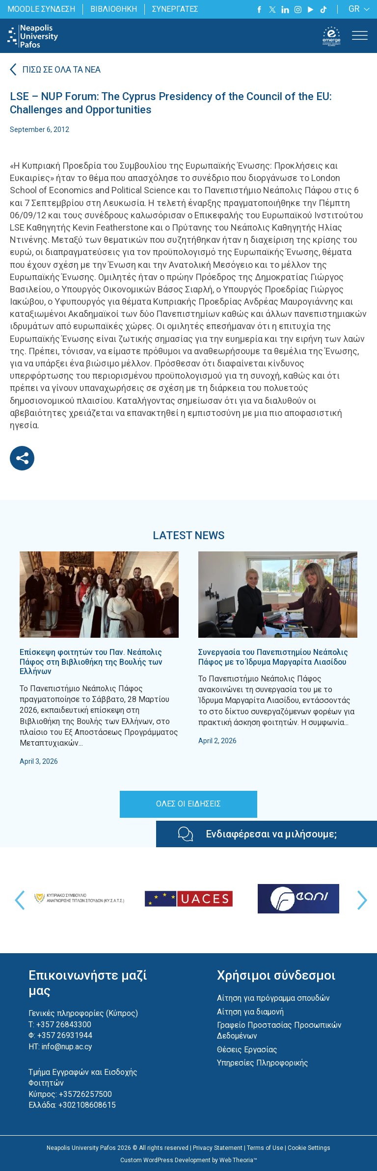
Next (360, 900)
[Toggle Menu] (360, 36)
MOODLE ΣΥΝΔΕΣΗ (41, 9)
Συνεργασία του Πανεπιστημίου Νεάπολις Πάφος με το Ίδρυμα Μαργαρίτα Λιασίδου (274, 657)
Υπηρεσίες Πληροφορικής (263, 1062)
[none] (357, 9)
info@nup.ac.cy (67, 1045)
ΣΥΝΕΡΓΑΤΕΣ (175, 9)
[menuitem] (357, 9)
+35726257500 (85, 1093)
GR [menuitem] (354, 9)
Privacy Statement (217, 1147)
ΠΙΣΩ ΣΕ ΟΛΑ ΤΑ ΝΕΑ (63, 70)
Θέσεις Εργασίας (247, 1049)
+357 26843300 (63, 1024)
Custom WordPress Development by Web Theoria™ (188, 1159)
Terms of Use (265, 1147)
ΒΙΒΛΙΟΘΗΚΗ (113, 9)
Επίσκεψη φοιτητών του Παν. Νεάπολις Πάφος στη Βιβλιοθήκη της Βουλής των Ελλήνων (92, 662)
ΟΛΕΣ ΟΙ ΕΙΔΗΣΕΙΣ (188, 803)
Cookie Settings (309, 1147)
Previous (17, 900)
